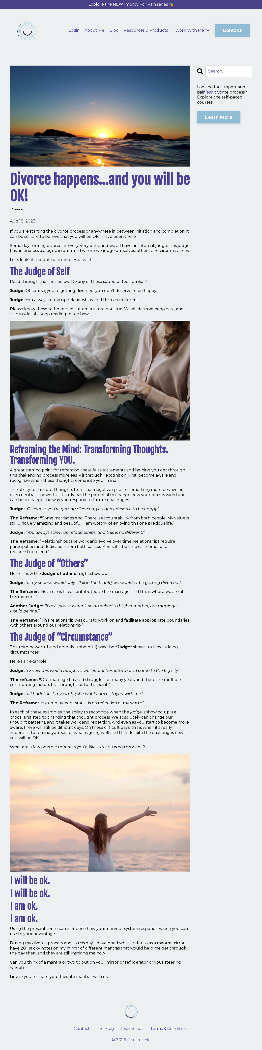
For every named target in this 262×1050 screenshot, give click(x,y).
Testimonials (132, 1028)
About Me (94, 30)
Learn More (219, 117)
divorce (17, 209)
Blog (114, 30)
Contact (82, 1028)
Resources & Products (146, 30)
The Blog (105, 1028)
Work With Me (192, 30)
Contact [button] (232, 30)
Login (74, 30)
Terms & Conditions (169, 1028)
